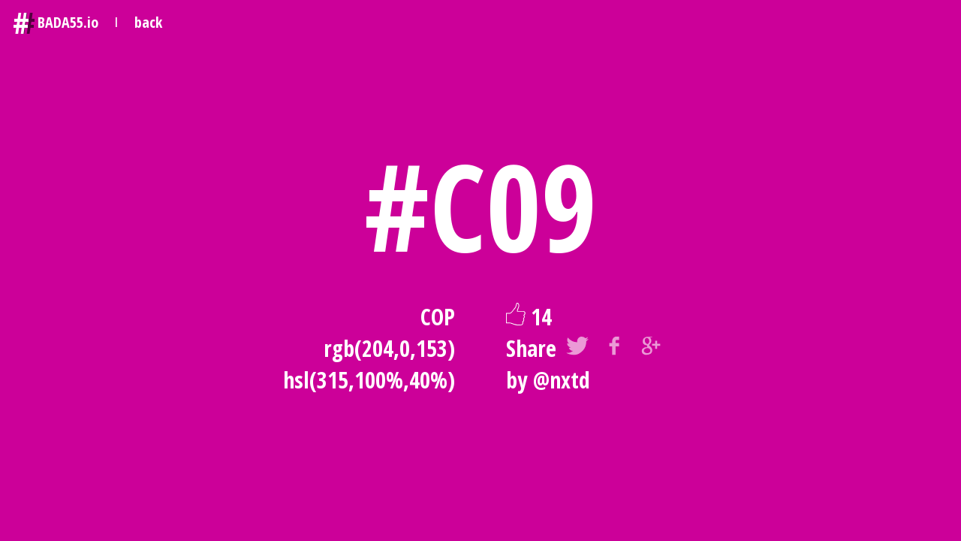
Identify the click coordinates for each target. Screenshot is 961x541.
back (148, 22)
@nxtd (561, 379)
